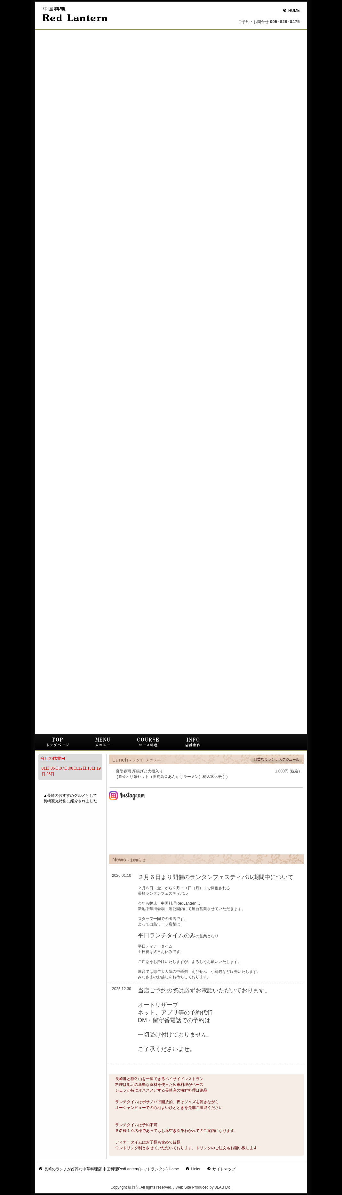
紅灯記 (133, 1187)
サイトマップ (223, 1169)
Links (195, 1169)
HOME (294, 10)
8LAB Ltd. (223, 1187)
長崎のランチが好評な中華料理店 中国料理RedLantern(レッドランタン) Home (111, 1169)
